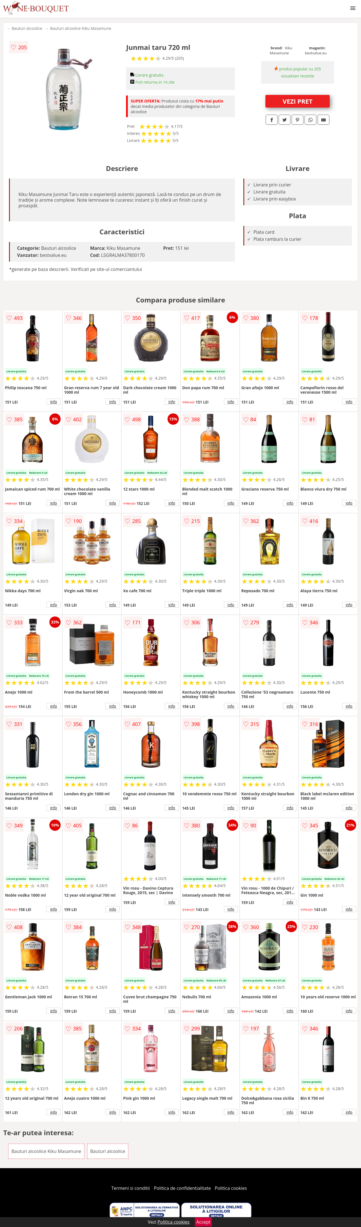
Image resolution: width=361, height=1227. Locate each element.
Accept (203, 1222)
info (53, 401)
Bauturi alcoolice (27, 28)
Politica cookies (231, 1188)
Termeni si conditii (130, 1188)
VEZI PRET (297, 101)
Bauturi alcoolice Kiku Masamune (80, 28)
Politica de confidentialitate (182, 1188)
